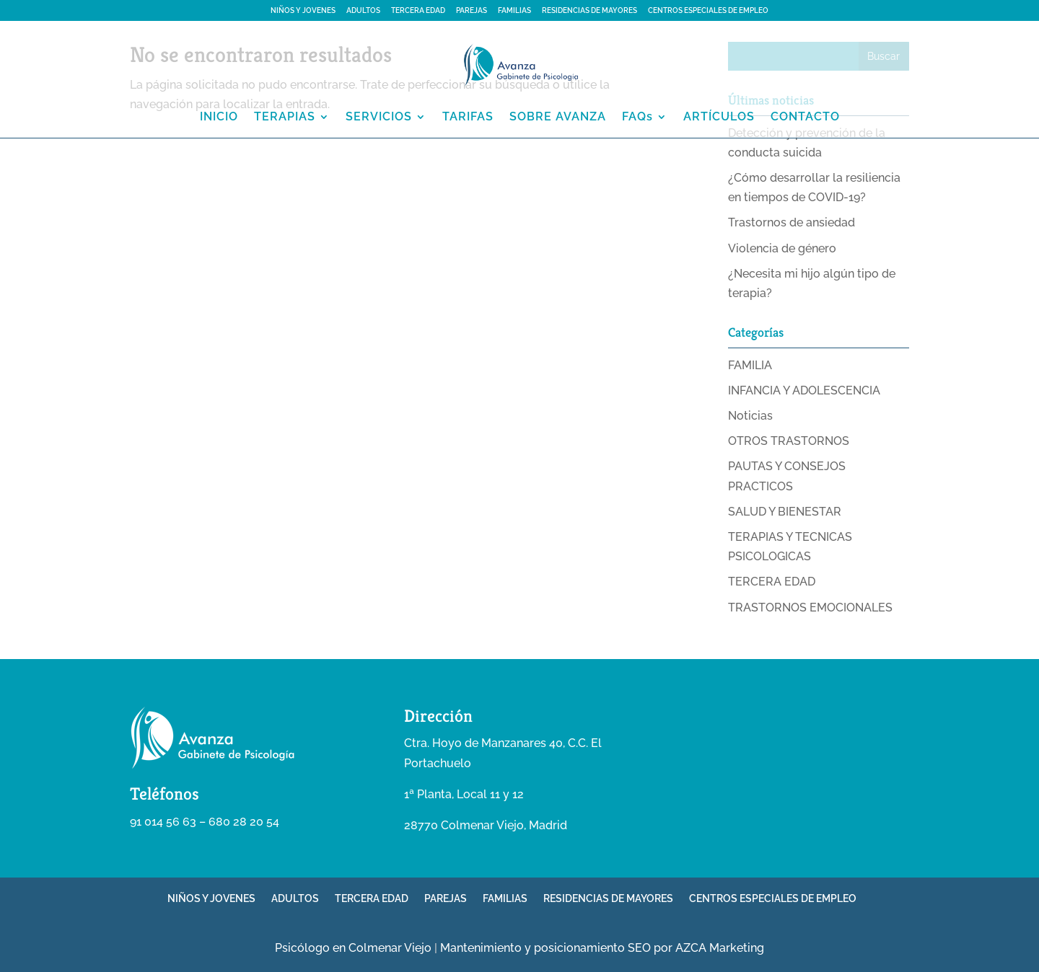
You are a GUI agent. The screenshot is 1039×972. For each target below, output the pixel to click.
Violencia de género (782, 248)
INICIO (219, 117)
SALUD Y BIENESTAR (784, 511)
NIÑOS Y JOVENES (303, 10)
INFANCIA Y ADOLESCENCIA (804, 390)
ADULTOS (363, 10)
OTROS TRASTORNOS (788, 441)
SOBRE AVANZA (557, 117)
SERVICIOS (379, 117)
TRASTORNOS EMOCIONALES (810, 607)
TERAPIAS (284, 117)
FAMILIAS (514, 10)
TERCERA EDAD (418, 10)
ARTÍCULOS (719, 117)
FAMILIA (750, 365)
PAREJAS (471, 10)
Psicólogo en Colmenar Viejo (353, 948)
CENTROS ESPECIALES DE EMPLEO (708, 10)
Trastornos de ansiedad (791, 222)
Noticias (750, 416)
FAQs (637, 117)
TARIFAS (468, 117)
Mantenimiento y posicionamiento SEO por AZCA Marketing (602, 948)
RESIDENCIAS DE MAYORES (589, 10)
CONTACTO (805, 117)
